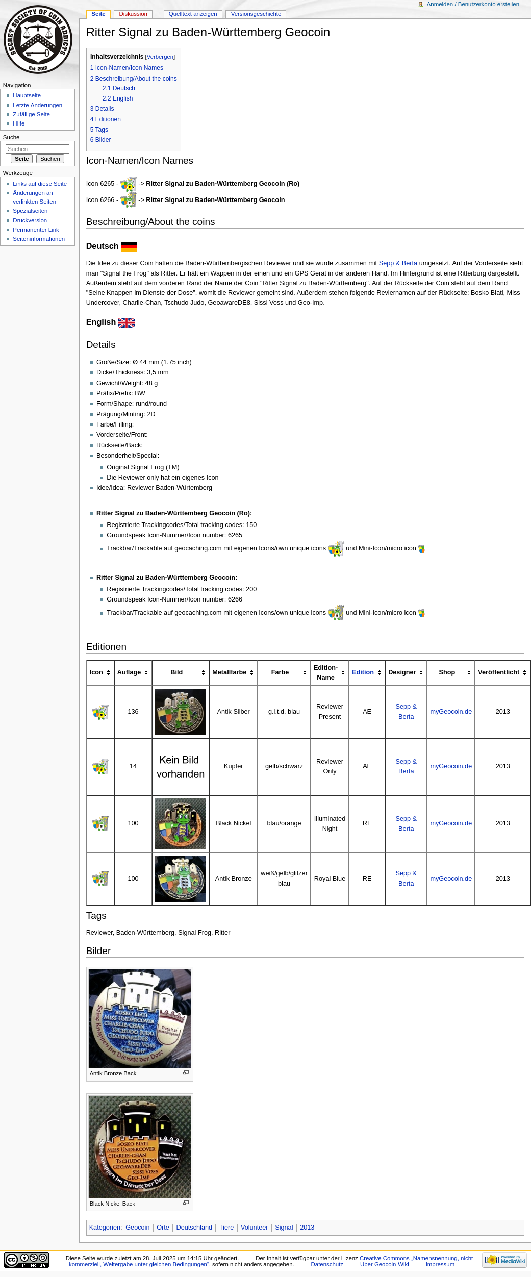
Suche (11, 137)
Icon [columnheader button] (96, 672)
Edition (363, 672)
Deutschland (194, 1227)
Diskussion (133, 14)
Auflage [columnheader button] (129, 672)
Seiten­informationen (39, 239)
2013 (307, 1227)
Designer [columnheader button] (402, 672)
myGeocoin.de (451, 711)
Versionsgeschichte (256, 14)
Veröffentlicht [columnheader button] (498, 672)
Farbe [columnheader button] (280, 672)
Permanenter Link (36, 230)
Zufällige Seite (31, 114)
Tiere (226, 1227)
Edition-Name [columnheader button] (326, 672)
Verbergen (160, 57)
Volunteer (254, 1227)
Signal (284, 1227)
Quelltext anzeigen (193, 14)
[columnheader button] (367, 673)
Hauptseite (27, 95)
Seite (98, 14)
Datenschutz (327, 1264)
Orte (163, 1227)
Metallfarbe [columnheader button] (229, 672)
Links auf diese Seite (40, 184)
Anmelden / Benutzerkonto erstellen (473, 4)
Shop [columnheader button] (447, 672)
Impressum (440, 1264)
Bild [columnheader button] (176, 672)
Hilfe (18, 123)
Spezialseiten (30, 211)
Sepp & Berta (398, 263)
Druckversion (30, 220)
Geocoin (137, 1227)
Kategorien (104, 1227)
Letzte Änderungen (37, 105)
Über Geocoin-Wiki (384, 1264)
